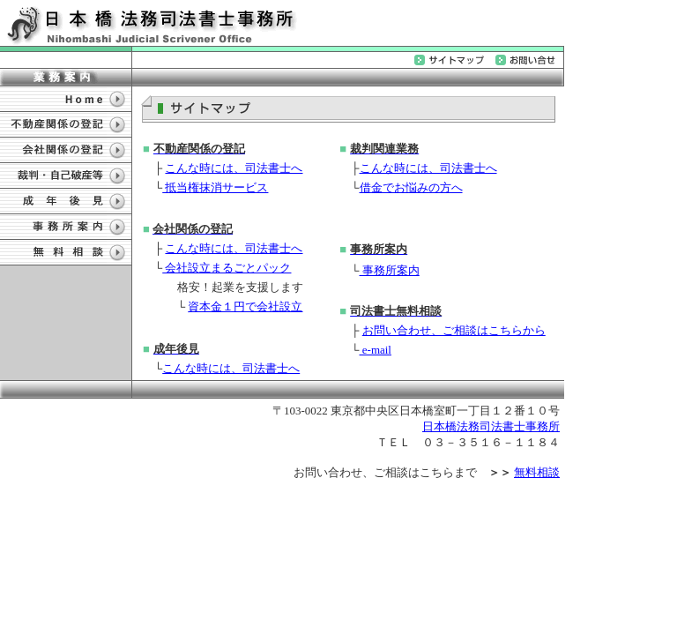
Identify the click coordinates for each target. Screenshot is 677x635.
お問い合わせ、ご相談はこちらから (454, 330)
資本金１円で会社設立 (245, 306)
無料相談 (537, 472)
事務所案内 (390, 270)
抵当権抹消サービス (215, 187)
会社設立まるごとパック (226, 267)
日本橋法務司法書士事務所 (491, 426)
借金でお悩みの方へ (411, 187)
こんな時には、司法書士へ (233, 168)
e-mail (375, 349)
